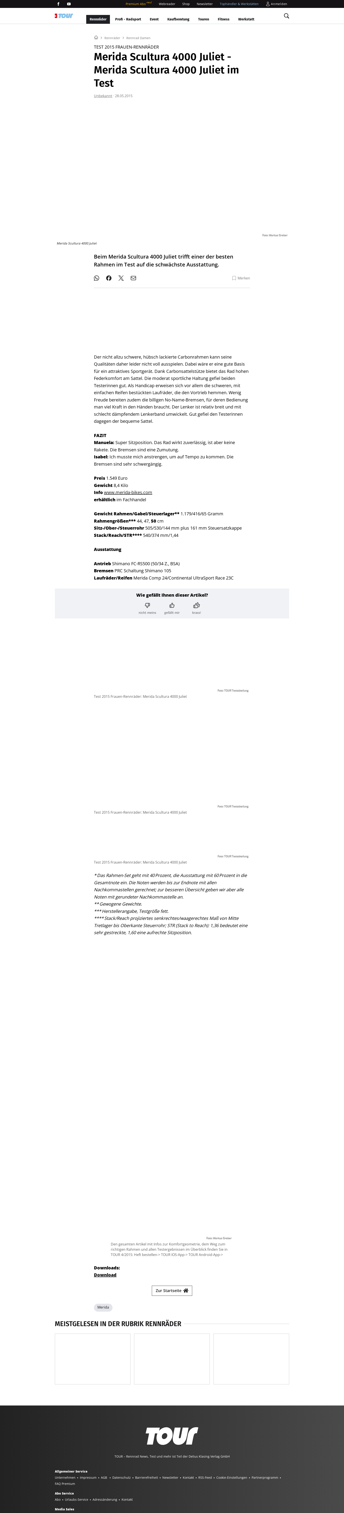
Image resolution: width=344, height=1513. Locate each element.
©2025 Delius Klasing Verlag (75, 1503)
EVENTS (91, 1492)
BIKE (167, 1486)
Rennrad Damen (138, 93)
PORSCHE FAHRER (68, 1492)
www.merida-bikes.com (128, 489)
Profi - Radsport (128, 19)
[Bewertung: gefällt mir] (172, 604)
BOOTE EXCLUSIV (135, 1486)
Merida (103, 1226)
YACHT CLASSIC (92, 1486)
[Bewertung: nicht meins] (147, 604)
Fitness (223, 19)
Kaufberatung (178, 19)
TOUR (179, 1486)
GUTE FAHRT (212, 1486)
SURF (155, 1486)
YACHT (72, 1486)
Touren (203, 19)
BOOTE (113, 1486)
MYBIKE (193, 1486)
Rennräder (98, 19)
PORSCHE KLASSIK (272, 1486)
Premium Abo (139, 4)
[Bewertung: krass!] (196, 604)
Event (154, 19)
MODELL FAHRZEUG (240, 1486)
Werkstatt (246, 19)
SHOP (59, 1486)
